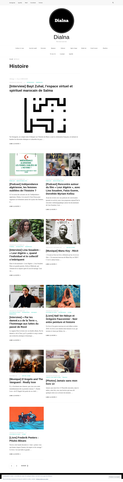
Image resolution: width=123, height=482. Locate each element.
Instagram (12, 2)
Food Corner (94, 48)
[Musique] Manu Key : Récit (62, 254)
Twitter (41, 2)
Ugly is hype (73, 48)
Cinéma (11, 249)
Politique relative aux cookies (42, 479)
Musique (34, 315)
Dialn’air (84, 48)
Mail (26, 2)
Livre (69, 315)
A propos (62, 54)
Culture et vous (19, 48)
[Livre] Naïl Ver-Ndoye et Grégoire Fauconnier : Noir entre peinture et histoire (62, 322)
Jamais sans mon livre (53, 380)
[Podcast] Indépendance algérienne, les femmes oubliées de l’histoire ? (24, 187)
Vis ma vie (53, 54)
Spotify (20, 2)
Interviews (30, 82)
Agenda (71, 54)
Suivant (24, 469)
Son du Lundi (33, 48)
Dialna (61, 37)
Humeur (53, 48)
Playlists (105, 48)
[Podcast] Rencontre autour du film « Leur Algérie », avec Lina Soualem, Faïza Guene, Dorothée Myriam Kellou (63, 190)
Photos (65, 380)
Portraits (43, 48)
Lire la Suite (14, 143)
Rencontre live (22, 180)
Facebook (33, 2)
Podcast (63, 48)
